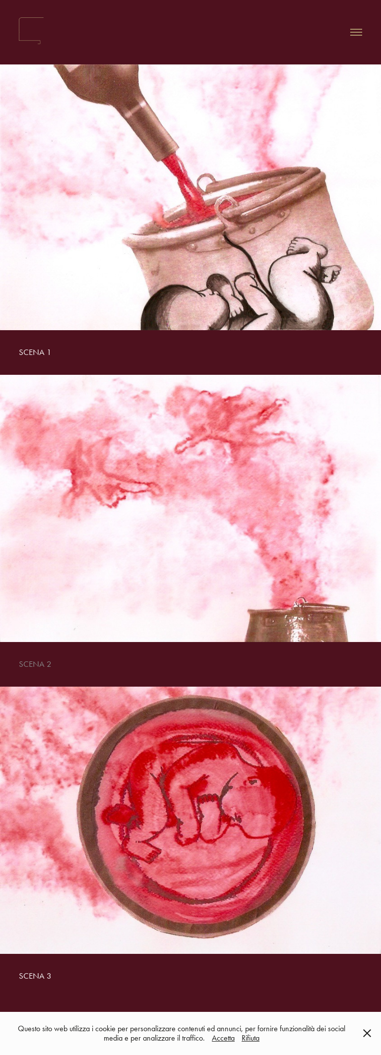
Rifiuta (250, 1038)
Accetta (223, 1038)
